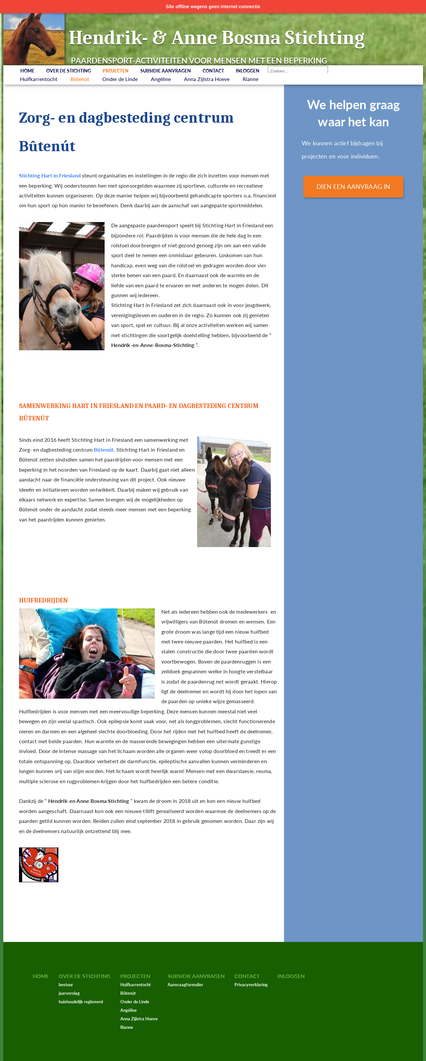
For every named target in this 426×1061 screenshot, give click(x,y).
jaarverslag (69, 993)
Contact (213, 70)
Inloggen (247, 70)
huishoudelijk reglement (81, 1001)
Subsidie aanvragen (165, 70)
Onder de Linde (120, 79)
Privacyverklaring (251, 984)
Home (27, 70)
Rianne (250, 79)
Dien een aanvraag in (353, 186)
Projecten (116, 70)
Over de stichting (68, 70)
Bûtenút (80, 79)
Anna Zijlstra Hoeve (207, 79)
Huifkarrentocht (38, 79)
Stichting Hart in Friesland (50, 175)
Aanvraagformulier (185, 984)
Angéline (161, 79)
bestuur (66, 984)
